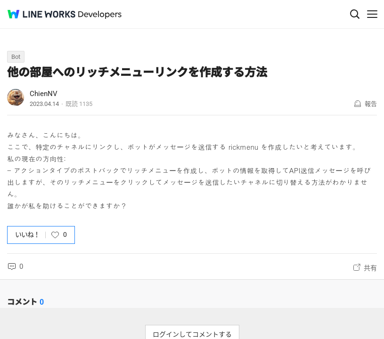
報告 (371, 103)
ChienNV (43, 93)
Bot (15, 56)
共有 (370, 268)
